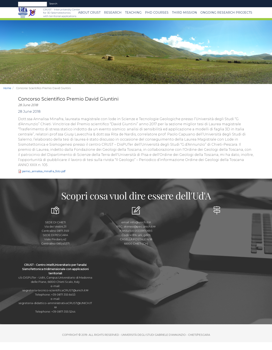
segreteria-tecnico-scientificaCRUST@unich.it (55, 290)
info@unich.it (140, 222)
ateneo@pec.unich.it (139, 226)
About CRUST (89, 12)
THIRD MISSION (184, 12)
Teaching (133, 12)
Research (113, 12)
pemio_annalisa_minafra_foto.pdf (43, 171)
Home (7, 88)
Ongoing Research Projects (226, 12)
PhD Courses (157, 12)
